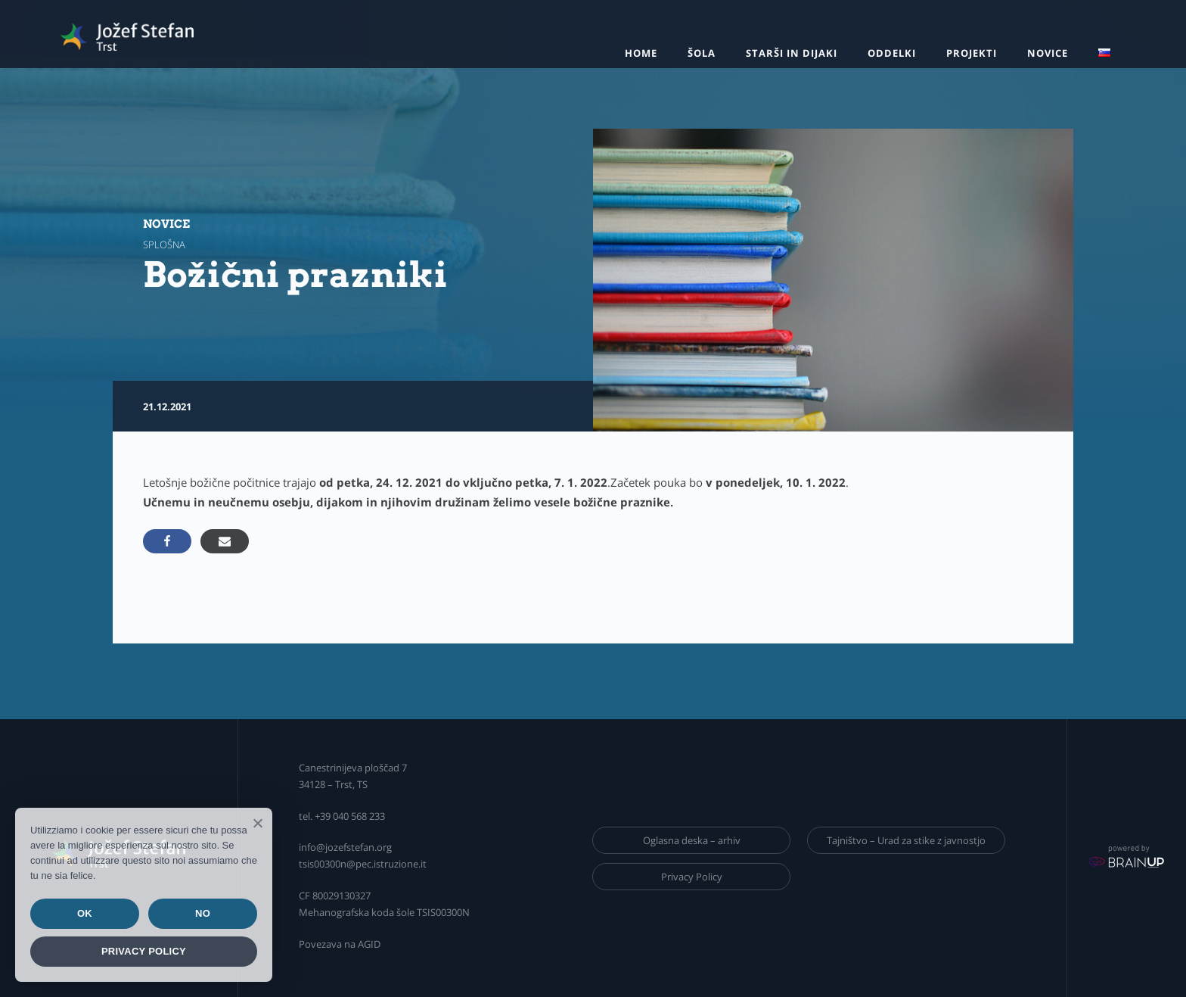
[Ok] (257, 822)
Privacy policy (143, 951)
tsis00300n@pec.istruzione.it (363, 864)
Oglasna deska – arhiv (691, 840)
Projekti (971, 53)
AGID (369, 944)
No (202, 913)
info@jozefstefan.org (345, 847)
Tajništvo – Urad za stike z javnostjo (906, 840)
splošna (164, 244)
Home (641, 53)
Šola (702, 53)
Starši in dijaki (791, 53)
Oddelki (892, 53)
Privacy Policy (691, 876)
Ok (84, 913)
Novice (1047, 53)
